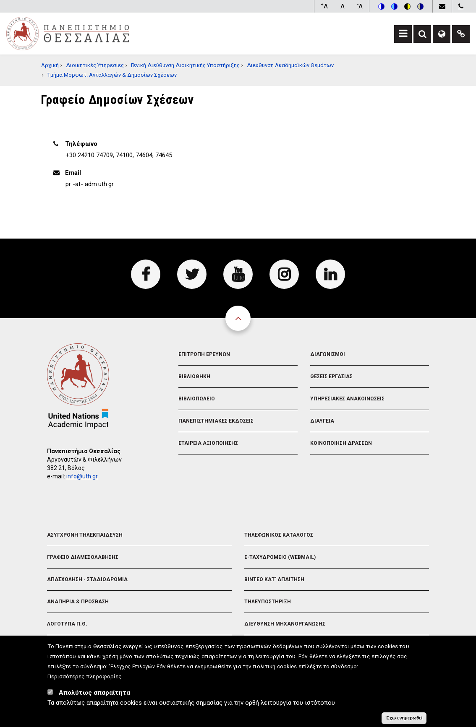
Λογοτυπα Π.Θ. (67, 624)
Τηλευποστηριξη (267, 602)
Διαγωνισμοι (327, 354)
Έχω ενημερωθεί (403, 719)
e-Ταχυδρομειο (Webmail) (280, 557)
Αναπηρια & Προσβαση (78, 602)
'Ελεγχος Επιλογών (131, 668)
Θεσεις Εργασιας (331, 376)
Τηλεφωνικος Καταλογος (278, 535)
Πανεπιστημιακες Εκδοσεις (216, 421)
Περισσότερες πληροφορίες (84, 678)
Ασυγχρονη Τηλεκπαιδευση (85, 535)
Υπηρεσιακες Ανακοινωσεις (347, 399)
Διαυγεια (322, 421)
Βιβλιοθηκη (194, 376)
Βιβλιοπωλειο (196, 399)
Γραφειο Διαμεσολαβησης (82, 557)
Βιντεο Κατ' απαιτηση (274, 579)
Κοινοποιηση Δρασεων (341, 443)
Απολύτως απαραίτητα (94, 694)
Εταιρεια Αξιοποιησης (208, 443)
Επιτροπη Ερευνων (204, 354)
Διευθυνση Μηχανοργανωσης (284, 624)
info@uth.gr (82, 476)
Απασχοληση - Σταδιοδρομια (87, 579)
